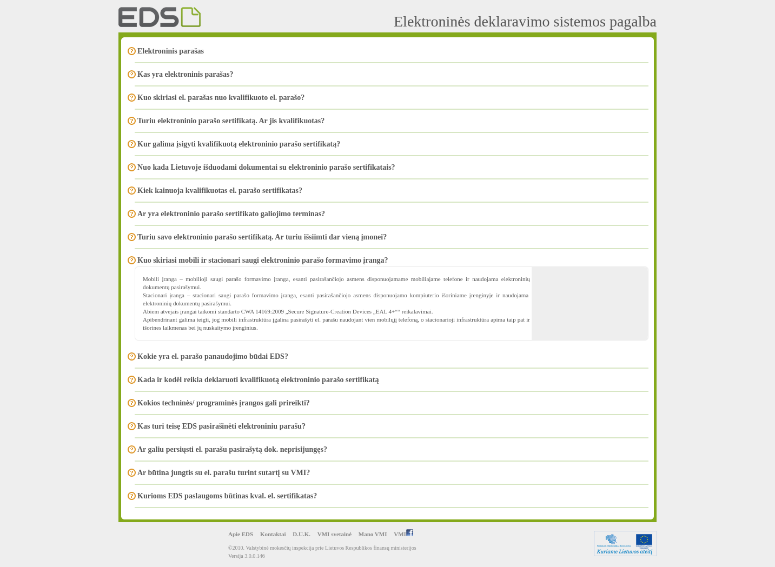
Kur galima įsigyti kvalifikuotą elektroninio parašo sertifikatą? (238, 144)
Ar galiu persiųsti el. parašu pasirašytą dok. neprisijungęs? (232, 449)
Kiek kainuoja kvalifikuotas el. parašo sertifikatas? (219, 190)
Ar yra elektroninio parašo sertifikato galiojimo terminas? (231, 214)
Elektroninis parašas (170, 51)
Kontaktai (273, 534)
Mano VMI (373, 534)
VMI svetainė (334, 534)
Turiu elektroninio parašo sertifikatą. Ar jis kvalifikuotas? (230, 121)
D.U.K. (301, 534)
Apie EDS (240, 534)
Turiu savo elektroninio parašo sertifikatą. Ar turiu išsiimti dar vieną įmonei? (262, 237)
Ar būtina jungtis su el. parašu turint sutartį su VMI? (223, 473)
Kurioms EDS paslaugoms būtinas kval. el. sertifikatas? (227, 496)
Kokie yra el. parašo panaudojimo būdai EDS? (212, 356)
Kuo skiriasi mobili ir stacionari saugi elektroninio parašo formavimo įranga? (262, 260)
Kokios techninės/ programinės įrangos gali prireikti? (223, 403)
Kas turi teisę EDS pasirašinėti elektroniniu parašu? (221, 426)
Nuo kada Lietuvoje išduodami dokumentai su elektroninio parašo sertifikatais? (266, 167)
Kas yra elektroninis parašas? (185, 74)
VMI (403, 534)
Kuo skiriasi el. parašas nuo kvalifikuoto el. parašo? (220, 98)
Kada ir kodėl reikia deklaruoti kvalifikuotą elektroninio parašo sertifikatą (258, 380)
